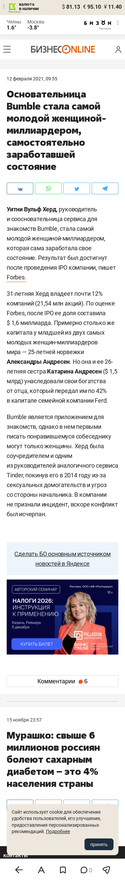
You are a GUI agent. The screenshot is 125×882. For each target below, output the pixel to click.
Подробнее (58, 831)
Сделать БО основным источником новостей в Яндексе (62, 558)
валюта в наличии (29, 6)
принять (99, 844)
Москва (35, 21)
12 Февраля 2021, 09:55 (32, 78)
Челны (14, 21)
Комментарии (62, 681)
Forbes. (16, 277)
